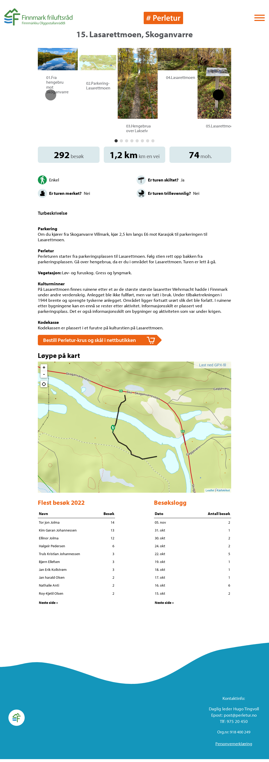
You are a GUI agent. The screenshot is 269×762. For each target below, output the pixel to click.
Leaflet (210, 493)
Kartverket (223, 493)
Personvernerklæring (233, 746)
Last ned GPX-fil (212, 368)
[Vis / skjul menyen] (259, 18)
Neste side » (48, 605)
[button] (116, 144)
